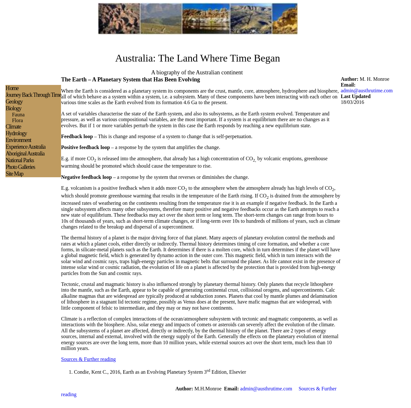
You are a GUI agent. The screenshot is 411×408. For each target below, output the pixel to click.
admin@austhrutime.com (367, 90)
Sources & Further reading (88, 359)
